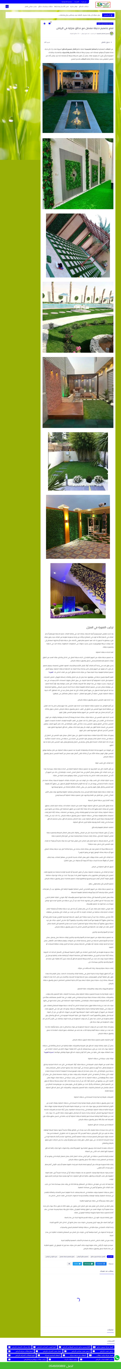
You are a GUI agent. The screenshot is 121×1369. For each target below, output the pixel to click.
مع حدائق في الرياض (51, 1256)
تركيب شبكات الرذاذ (63, 1359)
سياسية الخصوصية (67, 1)
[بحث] (7, 6)
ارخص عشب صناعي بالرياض (77, 1351)
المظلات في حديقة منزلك (74, 1355)
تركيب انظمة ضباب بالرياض (96, 1359)
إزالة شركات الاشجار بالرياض (19, 1347)
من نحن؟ (83, 1)
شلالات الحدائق (83, 6)
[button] (101, 1263)
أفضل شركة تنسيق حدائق (105, 23)
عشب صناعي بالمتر (31, 6)
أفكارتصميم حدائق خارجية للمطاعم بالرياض (74, 1347)
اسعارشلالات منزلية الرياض (20, 1351)
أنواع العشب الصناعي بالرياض (44, 1347)
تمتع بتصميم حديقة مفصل (67, 1256)
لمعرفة (49, 1052)
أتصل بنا (77, 1)
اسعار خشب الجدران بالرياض (48, 1351)
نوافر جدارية (73, 6)
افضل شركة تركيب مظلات (101, 1355)
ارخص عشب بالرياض (103, 1351)
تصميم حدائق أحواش (82, 1256)
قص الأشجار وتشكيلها (61, 6)
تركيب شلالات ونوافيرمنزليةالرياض (27, 1359)
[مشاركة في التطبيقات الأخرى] (69, 1263)
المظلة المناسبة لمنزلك (49, 1355)
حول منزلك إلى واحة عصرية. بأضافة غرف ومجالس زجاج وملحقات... (79, 15)
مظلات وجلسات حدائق (45, 6)
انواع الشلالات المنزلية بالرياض (21, 1355)
